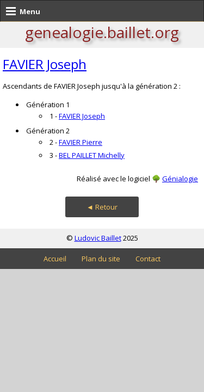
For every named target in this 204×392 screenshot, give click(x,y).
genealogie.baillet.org (102, 32)
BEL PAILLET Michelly (92, 155)
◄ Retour (102, 207)
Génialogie (180, 178)
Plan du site (101, 259)
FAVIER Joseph (44, 64)
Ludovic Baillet (98, 238)
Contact (147, 259)
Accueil (55, 259)
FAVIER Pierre (80, 142)
